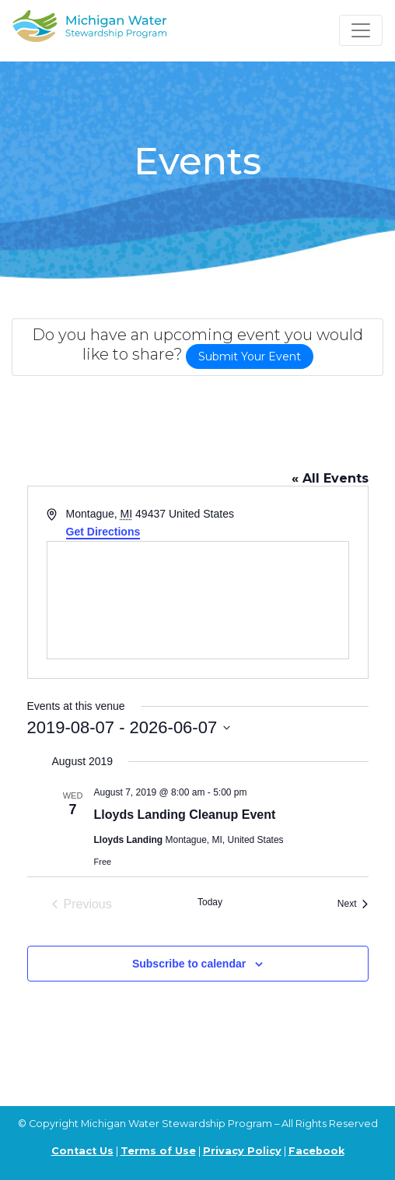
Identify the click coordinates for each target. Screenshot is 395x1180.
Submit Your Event (249, 356)
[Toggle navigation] (361, 30)
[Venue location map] (197, 600)
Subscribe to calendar (189, 963)
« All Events (330, 478)
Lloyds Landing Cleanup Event (185, 814)
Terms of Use (158, 1151)
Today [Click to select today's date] (210, 902)
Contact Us (82, 1151)
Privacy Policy (242, 1151)
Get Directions (103, 531)
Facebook (316, 1151)
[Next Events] (353, 904)
